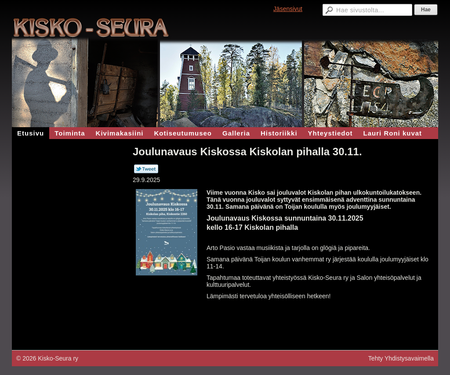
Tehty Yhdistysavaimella (401, 358)
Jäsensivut (287, 8)
